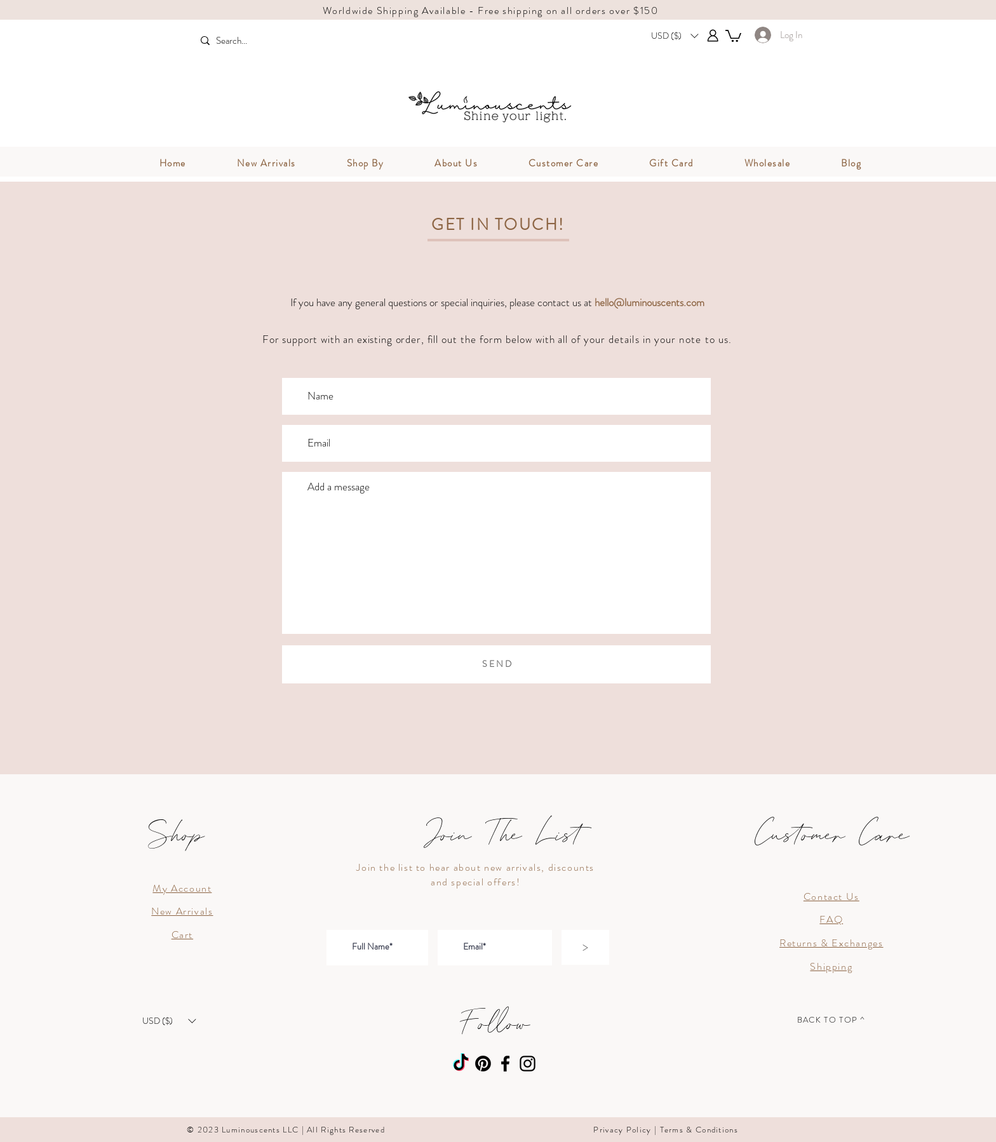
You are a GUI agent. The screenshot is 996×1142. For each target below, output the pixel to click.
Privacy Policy (622, 1130)
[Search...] (256, 41)
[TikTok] (460, 1063)
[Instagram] (527, 1063)
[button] (674, 35)
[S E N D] (496, 664)
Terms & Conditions (699, 1130)
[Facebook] (505, 1063)
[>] (585, 947)
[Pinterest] (483, 1063)
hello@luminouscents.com (649, 302)
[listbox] (674, 35)
